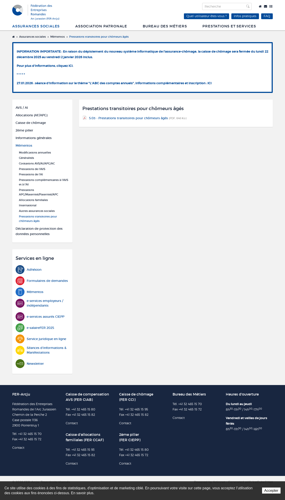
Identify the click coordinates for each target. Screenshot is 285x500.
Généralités (26, 158)
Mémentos (57, 36)
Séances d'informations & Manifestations (41, 350)
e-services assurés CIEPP (40, 316)
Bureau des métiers (165, 26)
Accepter (271, 490)
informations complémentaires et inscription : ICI (173, 83)
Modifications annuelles (35, 152)
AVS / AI (22, 108)
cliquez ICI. (65, 66)
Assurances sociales (36, 26)
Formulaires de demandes (42, 281)
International (28, 205)
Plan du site (271, 6)
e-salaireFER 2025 (35, 328)
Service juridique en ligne (41, 339)
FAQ (267, 16)
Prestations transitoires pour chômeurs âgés (99, 36)
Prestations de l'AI (31, 174)
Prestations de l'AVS (32, 169)
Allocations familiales (33, 200)
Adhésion (28, 269)
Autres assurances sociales (37, 211)
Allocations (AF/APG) (31, 115)
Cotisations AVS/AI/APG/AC (37, 163)
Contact (265, 6)
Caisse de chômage (31, 123)
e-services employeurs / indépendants (39, 303)
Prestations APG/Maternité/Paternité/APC (38, 192)
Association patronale (101, 26)
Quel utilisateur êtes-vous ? (206, 16)
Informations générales (34, 138)
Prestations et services (229, 26)
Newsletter (30, 363)
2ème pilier (24, 130)
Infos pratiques (245, 16)
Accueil (260, 6)
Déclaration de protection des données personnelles (39, 231)
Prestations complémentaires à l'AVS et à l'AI (43, 182)
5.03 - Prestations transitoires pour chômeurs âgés (137, 118)
